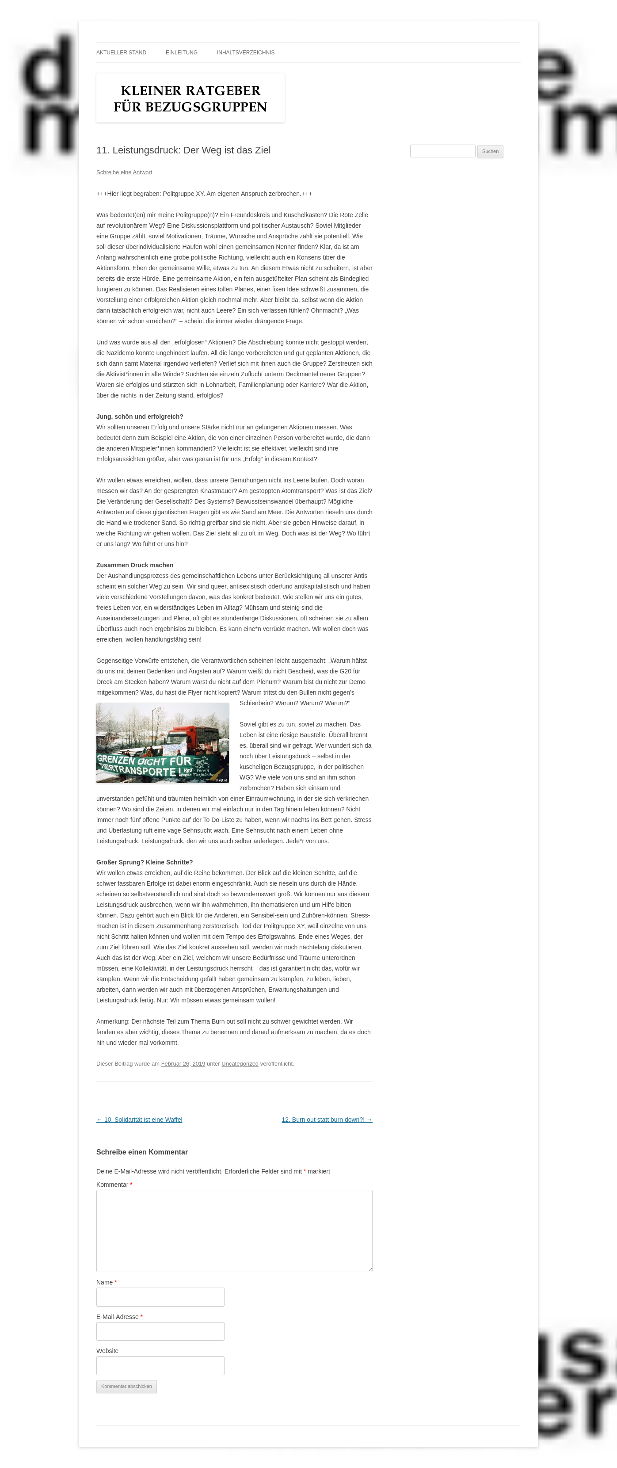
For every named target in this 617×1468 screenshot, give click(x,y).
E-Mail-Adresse (119, 1316)
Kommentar (114, 1184)
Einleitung (182, 53)
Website (107, 1350)
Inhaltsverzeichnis (245, 53)
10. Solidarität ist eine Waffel (139, 1119)
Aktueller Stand (121, 53)
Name (106, 1282)
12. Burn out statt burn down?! (327, 1119)
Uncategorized (240, 1063)
